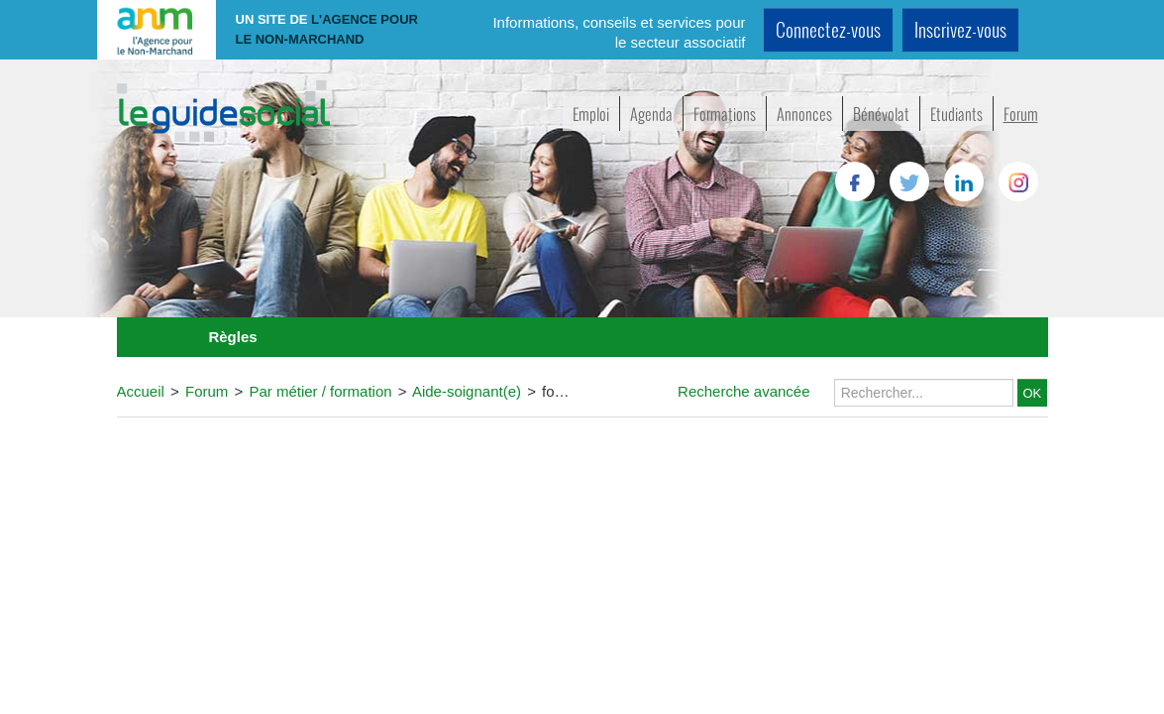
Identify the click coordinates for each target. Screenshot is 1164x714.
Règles (232, 336)
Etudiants (956, 113)
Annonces (804, 113)
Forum (1021, 113)
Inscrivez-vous (960, 29)
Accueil (140, 391)
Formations (724, 113)
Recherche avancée (743, 391)
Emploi (591, 113)
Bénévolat (881, 113)
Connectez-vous (828, 29)
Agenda (651, 113)
